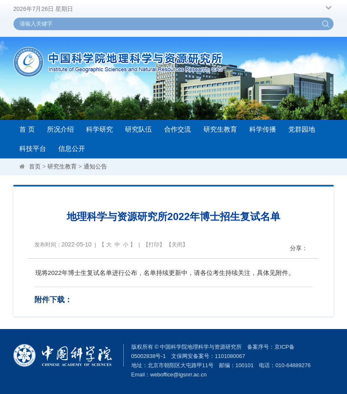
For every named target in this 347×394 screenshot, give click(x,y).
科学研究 (99, 129)
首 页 (26, 129)
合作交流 (177, 129)
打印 (154, 244)
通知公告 (95, 166)
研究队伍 (138, 129)
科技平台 (32, 148)
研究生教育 (220, 129)
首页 (35, 166)
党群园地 (301, 129)
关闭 (177, 244)
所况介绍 (60, 129)
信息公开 (71, 148)
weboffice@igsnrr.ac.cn (178, 374)
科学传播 (262, 129)
